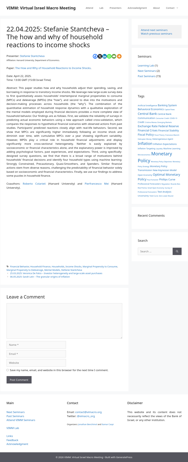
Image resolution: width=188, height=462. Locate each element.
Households (58, 266)
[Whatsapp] (109, 56)
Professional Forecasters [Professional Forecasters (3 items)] (149, 183)
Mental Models (52, 269)
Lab (101, 7)
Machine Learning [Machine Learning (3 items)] (171, 148)
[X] (100, 56)
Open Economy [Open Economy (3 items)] (145, 175)
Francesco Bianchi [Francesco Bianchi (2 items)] (172, 135)
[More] (119, 56)
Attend (89, 7)
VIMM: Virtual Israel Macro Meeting (41, 7)
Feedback (12, 440)
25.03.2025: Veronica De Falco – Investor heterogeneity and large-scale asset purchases (56, 273)
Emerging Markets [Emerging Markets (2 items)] (164, 122)
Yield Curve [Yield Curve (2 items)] (154, 196)
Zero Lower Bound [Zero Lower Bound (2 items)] (166, 196)
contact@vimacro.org (88, 412)
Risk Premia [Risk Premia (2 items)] (142, 188)
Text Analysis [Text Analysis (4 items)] (164, 191)
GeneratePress (124, 457)
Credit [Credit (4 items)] (141, 122)
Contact (173, 8)
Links (10, 436)
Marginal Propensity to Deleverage (25, 269)
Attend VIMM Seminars (21, 420)
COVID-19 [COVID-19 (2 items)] (173, 118)
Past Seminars (146, 76)
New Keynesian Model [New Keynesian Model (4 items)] (165, 170)
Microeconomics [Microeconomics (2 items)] (144, 155)
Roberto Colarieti (34, 183)
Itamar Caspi (108, 424)
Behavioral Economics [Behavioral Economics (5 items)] (151, 109)
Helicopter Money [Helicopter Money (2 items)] (145, 139)
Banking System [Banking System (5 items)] (167, 105)
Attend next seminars (154, 30)
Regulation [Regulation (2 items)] (165, 184)
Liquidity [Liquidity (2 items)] (159, 149)
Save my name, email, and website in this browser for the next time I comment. (59, 370)
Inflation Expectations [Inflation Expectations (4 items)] (165, 143)
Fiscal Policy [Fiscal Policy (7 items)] (146, 134)
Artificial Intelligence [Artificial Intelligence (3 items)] (147, 105)
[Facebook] (95, 56)
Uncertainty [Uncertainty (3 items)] (143, 195)
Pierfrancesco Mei (97, 183)
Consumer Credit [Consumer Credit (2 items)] (162, 118)
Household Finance (40, 266)
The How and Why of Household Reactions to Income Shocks (53, 68)
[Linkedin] (104, 56)
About (156, 7)
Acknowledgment (137, 7)
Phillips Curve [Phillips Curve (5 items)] (167, 179)
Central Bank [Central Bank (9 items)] (147, 113)
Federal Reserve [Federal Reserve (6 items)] (168, 126)
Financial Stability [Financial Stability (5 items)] (168, 130)
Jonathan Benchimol (87, 424)
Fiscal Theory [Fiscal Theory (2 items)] (159, 135)
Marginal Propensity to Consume (100, 266)
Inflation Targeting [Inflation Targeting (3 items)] (146, 148)
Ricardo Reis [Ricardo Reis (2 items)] (175, 184)
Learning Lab (146, 65)
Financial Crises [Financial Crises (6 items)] (148, 130)
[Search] (177, 251)
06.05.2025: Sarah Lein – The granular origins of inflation (40, 276)
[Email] (114, 56)
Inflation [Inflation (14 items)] (145, 143)
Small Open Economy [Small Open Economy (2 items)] (156, 188)
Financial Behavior (19, 266)
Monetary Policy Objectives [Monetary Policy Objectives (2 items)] (161, 162)
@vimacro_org (86, 416)
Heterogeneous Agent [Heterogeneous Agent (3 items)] (162, 139)
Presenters (115, 7)
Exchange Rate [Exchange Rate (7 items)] (148, 126)
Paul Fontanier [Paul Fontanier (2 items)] (152, 180)
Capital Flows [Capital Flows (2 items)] (170, 109)
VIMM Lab (13, 428)
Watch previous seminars (156, 33)
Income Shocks (73, 266)
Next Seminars (147, 71)
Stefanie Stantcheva (32, 56)
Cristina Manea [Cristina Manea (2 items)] (151, 122)
